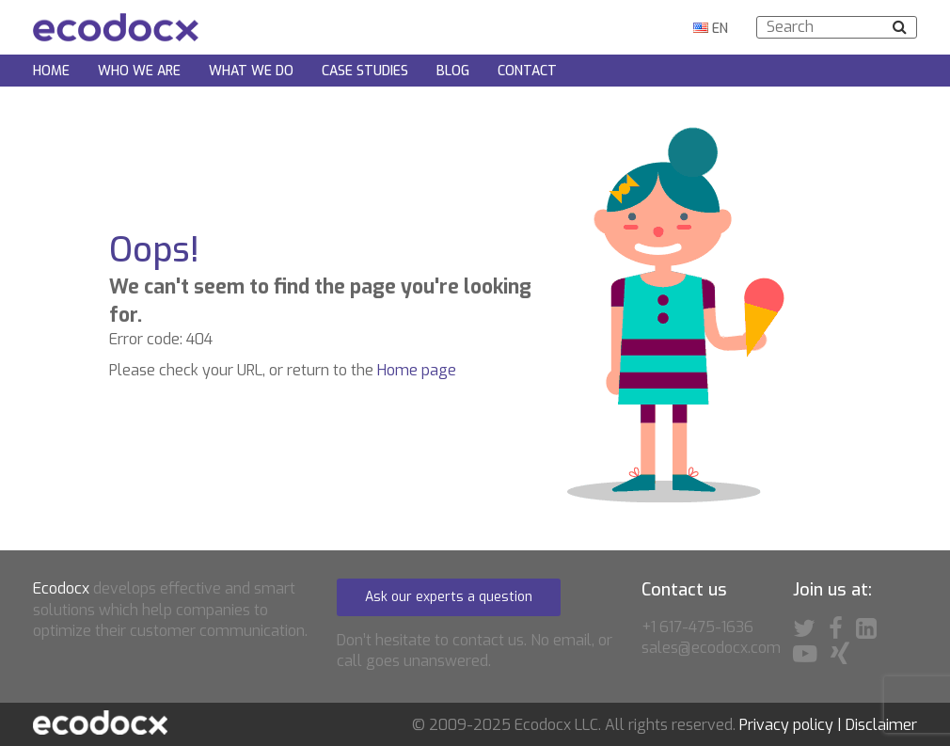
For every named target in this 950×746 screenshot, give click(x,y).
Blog (452, 71)
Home (51, 71)
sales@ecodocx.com (711, 648)
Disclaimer (881, 725)
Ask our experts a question (448, 597)
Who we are (139, 71)
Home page (416, 370)
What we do (251, 71)
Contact (527, 71)
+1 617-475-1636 (697, 627)
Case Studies (365, 71)
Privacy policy (786, 725)
